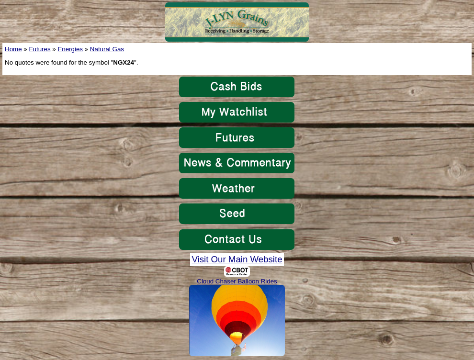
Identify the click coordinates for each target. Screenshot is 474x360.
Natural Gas (107, 49)
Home (13, 49)
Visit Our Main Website (237, 259)
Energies (70, 49)
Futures (39, 49)
